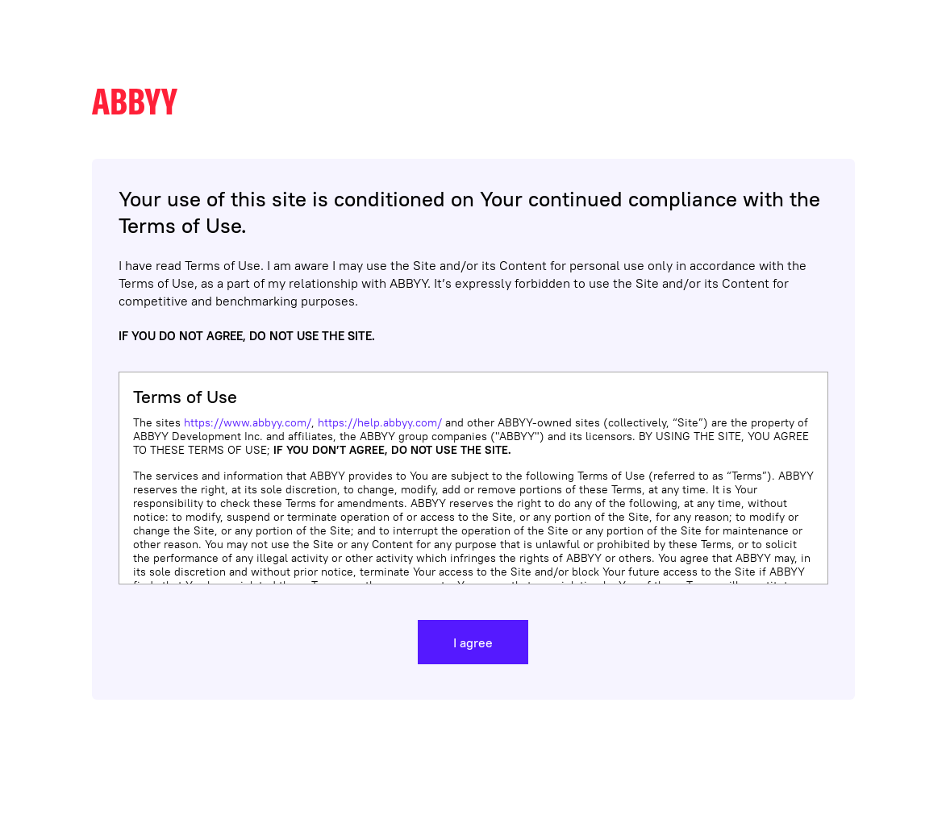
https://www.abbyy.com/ (247, 422)
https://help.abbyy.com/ (380, 422)
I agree (473, 642)
